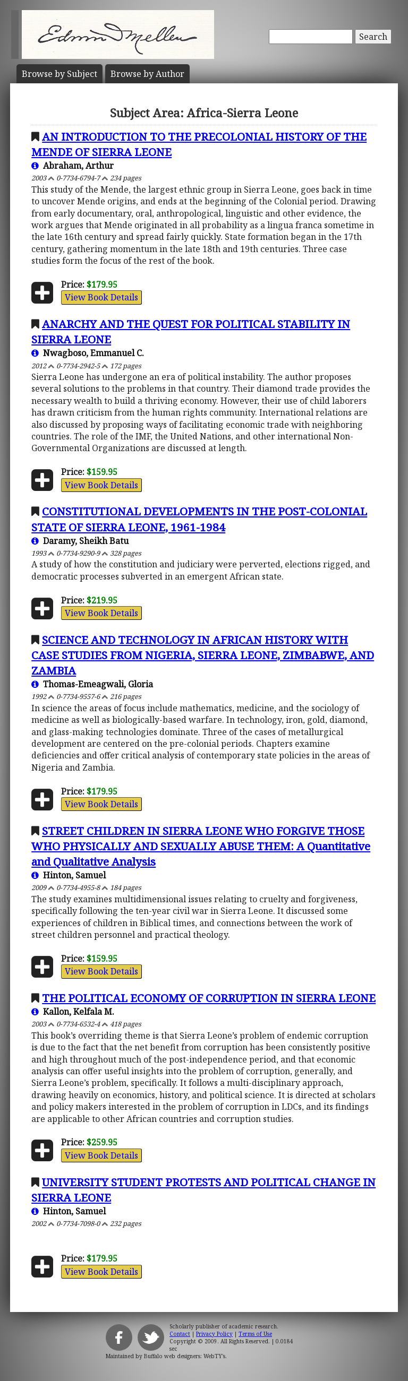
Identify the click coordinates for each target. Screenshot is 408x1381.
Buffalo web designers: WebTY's (184, 1356)
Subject (59, 74)
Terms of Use (255, 1333)
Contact (179, 1333)
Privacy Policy (214, 1333)
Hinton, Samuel (68, 875)
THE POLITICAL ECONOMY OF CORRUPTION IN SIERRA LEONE (209, 997)
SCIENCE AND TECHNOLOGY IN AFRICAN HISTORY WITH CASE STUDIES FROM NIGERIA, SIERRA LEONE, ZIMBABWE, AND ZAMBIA (202, 655)
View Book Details (101, 297)
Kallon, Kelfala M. (72, 1011)
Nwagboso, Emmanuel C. (87, 353)
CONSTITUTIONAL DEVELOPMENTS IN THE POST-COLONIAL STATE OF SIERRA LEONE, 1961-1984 (199, 519)
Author (147, 74)
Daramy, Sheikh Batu (80, 541)
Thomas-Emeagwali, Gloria (92, 684)
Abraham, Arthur (72, 165)
